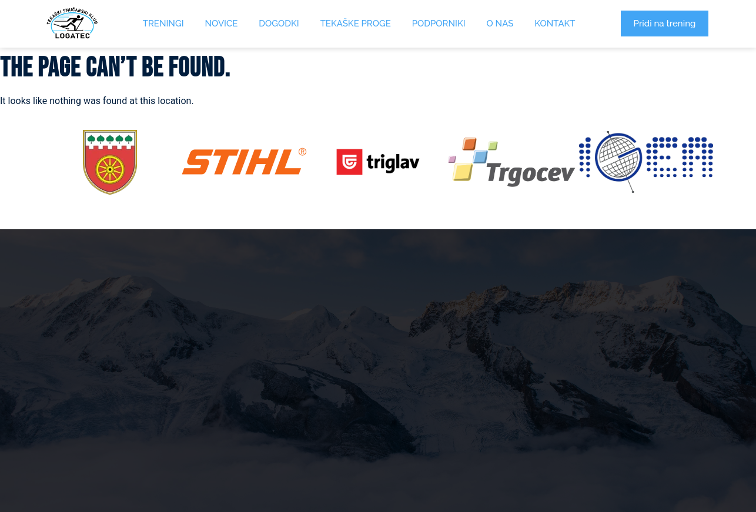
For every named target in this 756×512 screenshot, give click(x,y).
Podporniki (439, 23)
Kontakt (554, 23)
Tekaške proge (355, 23)
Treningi (163, 23)
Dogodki (279, 23)
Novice (221, 23)
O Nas (500, 23)
